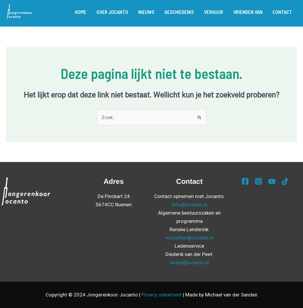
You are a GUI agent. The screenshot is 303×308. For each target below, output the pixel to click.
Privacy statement (161, 295)
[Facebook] (245, 181)
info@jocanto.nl (189, 205)
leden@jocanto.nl (189, 262)
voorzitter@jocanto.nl (189, 238)
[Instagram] (258, 181)
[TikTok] (285, 181)
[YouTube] (271, 181)
